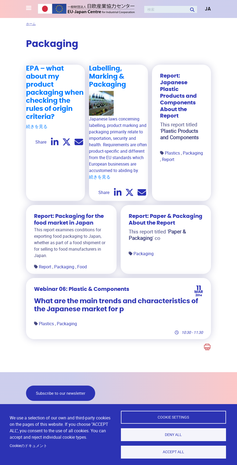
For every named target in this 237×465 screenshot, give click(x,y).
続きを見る (36, 126)
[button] (204, 9)
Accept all (173, 451)
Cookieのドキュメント (28, 445)
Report (168, 159)
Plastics (173, 153)
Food (82, 267)
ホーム (31, 23)
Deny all (173, 434)
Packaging (193, 153)
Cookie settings (173, 417)
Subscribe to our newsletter (60, 393)
